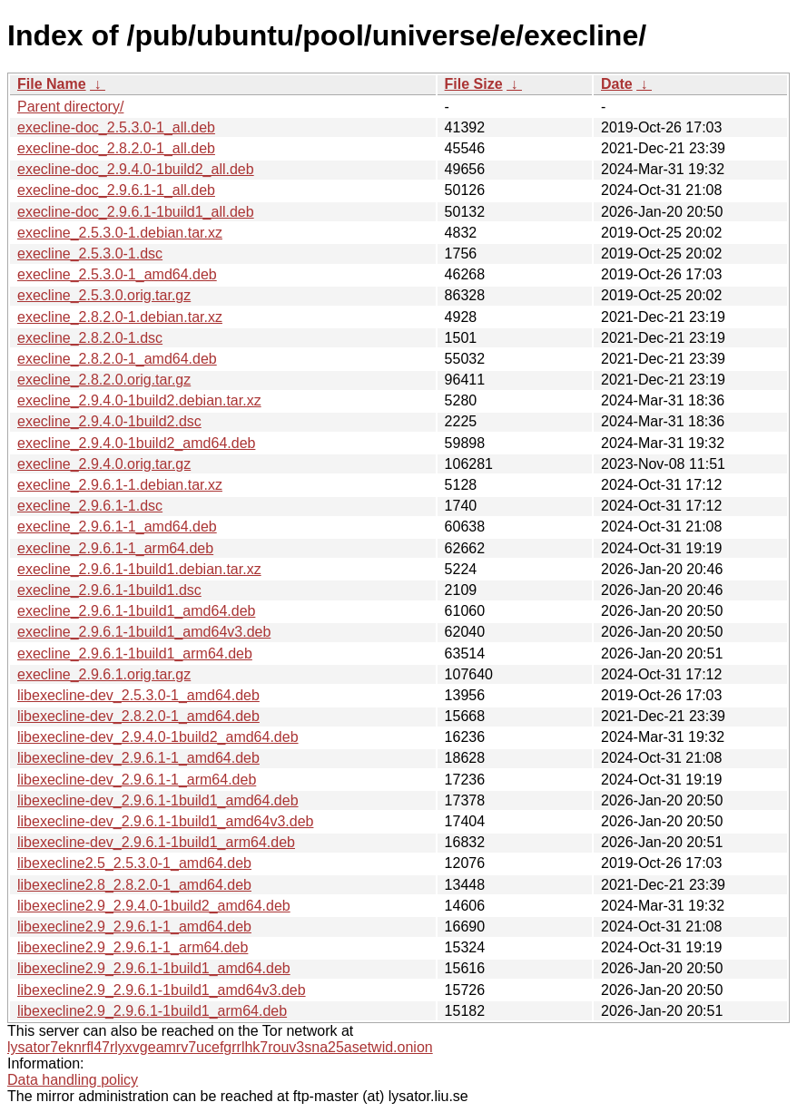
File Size (474, 84)
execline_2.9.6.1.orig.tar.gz (104, 674)
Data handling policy (72, 1080)
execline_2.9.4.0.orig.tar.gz (104, 464)
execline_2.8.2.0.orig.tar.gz (104, 379)
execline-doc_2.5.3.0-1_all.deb (116, 127)
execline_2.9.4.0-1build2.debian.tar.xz (139, 400)
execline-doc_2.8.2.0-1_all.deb (116, 148)
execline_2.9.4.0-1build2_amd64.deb (136, 443)
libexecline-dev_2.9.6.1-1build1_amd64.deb (158, 800)
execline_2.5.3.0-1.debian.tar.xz (119, 232)
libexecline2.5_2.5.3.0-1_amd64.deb (134, 863)
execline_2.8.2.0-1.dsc (89, 338)
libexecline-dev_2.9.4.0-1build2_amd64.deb (158, 737)
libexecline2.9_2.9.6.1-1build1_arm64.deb (152, 1011)
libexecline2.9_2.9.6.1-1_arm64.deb (132, 947)
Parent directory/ (70, 106)
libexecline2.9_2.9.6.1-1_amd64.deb (134, 926)
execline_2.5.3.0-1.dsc (89, 253)
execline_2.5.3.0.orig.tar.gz (104, 295)
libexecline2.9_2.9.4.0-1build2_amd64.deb (153, 905)
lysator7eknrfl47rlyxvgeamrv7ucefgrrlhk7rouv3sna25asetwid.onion (220, 1047)
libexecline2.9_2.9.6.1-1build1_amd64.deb (153, 968)
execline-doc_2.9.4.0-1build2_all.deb (135, 169)
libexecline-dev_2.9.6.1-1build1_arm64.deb (156, 842)
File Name (51, 84)
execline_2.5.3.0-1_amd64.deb (117, 274)
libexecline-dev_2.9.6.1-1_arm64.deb (136, 779)
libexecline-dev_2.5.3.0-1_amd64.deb (138, 695)
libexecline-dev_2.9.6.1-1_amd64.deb (138, 758)
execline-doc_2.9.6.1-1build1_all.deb (135, 211)
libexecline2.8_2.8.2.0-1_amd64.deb (134, 885)
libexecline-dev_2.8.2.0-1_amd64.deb (138, 716)
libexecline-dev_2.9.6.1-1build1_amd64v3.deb (165, 821)
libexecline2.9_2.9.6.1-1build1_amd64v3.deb (161, 990)
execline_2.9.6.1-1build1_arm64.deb (134, 653)
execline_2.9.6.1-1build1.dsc (109, 590)
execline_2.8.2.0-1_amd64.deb (117, 358)
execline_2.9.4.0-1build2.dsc (109, 421)
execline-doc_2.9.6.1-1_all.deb (116, 190)
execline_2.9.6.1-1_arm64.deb (115, 548)
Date (617, 84)
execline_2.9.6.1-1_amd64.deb (117, 526)
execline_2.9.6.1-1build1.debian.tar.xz (139, 569)
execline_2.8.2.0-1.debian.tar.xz (119, 317)
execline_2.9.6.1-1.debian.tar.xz (119, 485)
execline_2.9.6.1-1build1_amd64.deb (136, 611)
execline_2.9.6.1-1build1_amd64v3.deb (144, 631)
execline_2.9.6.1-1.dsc (89, 505)
